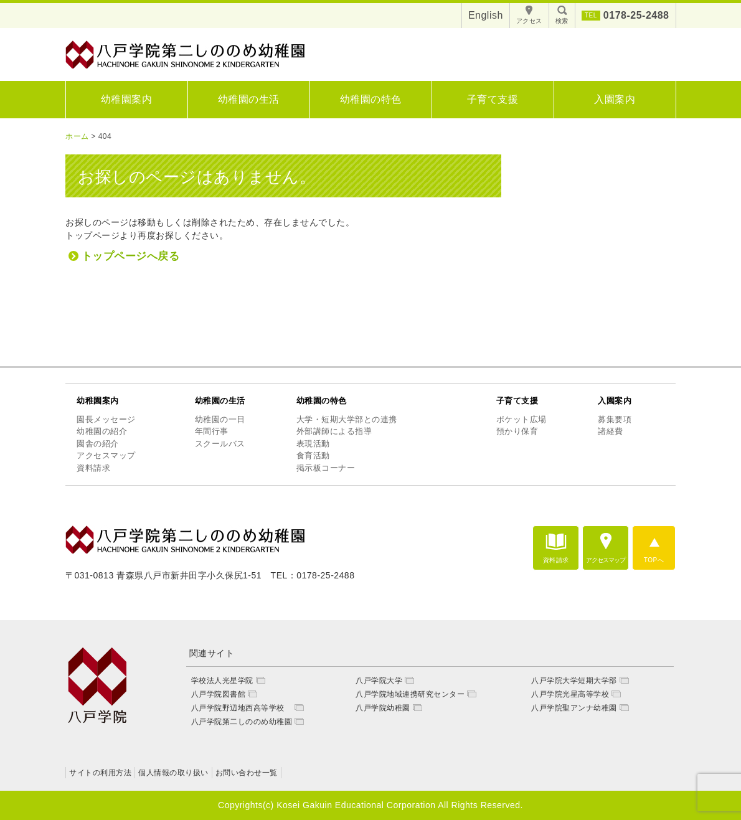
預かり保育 (517, 431)
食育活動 (313, 455)
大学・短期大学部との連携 (346, 419)
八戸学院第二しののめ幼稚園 (242, 721)
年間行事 (212, 431)
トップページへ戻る (131, 256)
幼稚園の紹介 (102, 431)
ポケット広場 (521, 419)
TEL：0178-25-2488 (313, 575)
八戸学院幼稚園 (383, 708)
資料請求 (93, 468)
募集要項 (614, 419)
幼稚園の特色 (371, 99)
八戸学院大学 (379, 680)
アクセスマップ (106, 455)
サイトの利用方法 (100, 772)
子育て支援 (493, 99)
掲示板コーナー (326, 468)
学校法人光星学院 (222, 680)
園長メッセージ (106, 419)
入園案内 (614, 99)
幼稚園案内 (127, 99)
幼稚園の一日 (220, 419)
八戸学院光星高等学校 (570, 694)
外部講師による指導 (334, 431)
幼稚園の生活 (249, 99)
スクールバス (220, 443)
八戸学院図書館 (218, 694)
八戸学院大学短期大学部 (574, 680)
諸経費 (610, 431)
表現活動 (313, 443)
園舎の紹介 (98, 443)
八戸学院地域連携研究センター (410, 694)
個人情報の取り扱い (173, 772)
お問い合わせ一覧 (246, 772)
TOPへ (654, 560)
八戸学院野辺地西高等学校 (242, 708)
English (485, 15)
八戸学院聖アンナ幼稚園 (574, 708)
